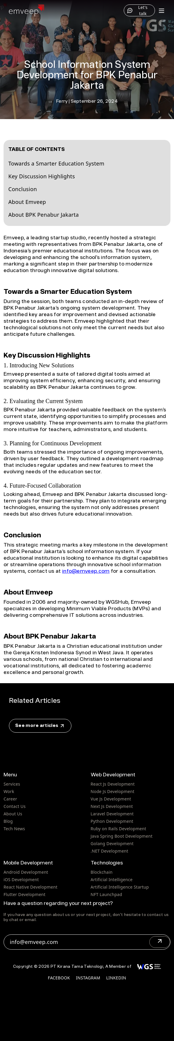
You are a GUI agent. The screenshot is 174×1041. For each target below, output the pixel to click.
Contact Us (15, 806)
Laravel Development (112, 814)
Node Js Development (112, 791)
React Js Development (113, 784)
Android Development (26, 872)
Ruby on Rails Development (118, 828)
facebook (59, 978)
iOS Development (21, 879)
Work (9, 791)
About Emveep (27, 201)
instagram (88, 978)
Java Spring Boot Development (122, 836)
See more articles (40, 725)
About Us (13, 814)
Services (12, 784)
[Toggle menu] (161, 10)
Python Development (112, 821)
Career (10, 799)
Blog (8, 821)
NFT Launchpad (106, 894)
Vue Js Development (111, 799)
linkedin (116, 978)
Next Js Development (112, 806)
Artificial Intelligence (112, 879)
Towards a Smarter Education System (56, 163)
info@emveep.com (86, 571)
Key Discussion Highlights (41, 176)
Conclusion (22, 189)
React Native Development (30, 887)
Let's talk (137, 10)
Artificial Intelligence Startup (120, 887)
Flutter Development (25, 894)
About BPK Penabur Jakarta (43, 214)
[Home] (26, 10)
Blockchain (102, 872)
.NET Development (109, 851)
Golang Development (112, 843)
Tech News (14, 828)
